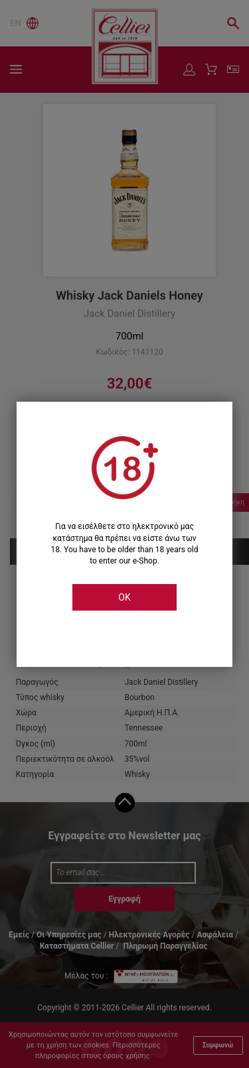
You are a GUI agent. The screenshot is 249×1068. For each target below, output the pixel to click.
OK (124, 597)
